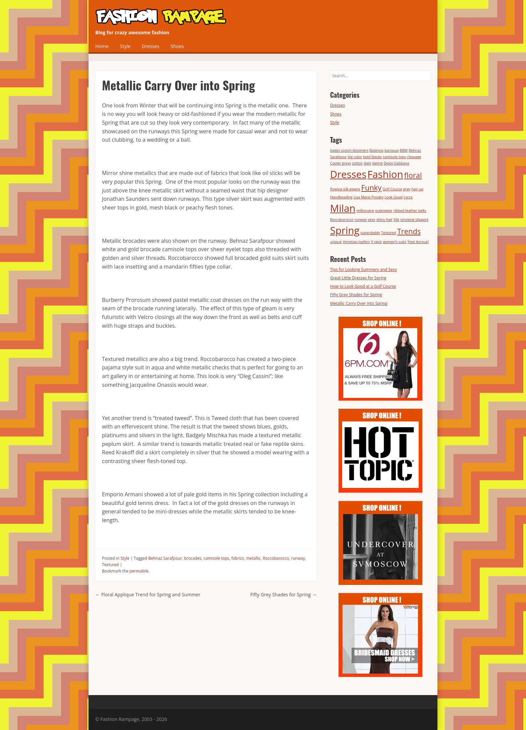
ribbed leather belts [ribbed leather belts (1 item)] (409, 210)
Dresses (150, 46)
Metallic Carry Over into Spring (358, 303)
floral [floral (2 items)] (413, 175)
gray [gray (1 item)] (406, 189)
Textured (110, 564)
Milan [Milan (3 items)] (342, 208)
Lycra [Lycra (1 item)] (408, 197)
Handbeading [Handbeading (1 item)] (341, 197)
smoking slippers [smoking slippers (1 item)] (414, 219)
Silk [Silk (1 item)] (396, 219)
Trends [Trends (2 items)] (409, 231)
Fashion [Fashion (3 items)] (385, 174)
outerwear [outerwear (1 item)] (383, 210)
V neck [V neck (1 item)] (376, 241)
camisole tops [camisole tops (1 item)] (394, 156)
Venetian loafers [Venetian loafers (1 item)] (356, 241)
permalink (138, 571)
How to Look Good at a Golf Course (363, 286)
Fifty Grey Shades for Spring (283, 594)
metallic (253, 558)
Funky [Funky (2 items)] (371, 187)
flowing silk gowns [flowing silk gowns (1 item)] (345, 189)
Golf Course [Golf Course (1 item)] (392, 189)
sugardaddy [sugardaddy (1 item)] (370, 232)
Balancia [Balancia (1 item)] (376, 150)
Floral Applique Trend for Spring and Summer (147, 594)
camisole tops (216, 558)
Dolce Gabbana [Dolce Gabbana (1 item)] (396, 163)
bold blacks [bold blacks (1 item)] (372, 156)
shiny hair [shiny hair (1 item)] (384, 219)
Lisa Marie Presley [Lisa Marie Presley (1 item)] (368, 197)
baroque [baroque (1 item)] (391, 150)
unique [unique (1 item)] (336, 241)
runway (298, 558)
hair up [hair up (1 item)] (417, 189)
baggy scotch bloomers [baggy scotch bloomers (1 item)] (349, 150)
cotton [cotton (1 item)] (357, 163)
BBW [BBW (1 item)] (404, 150)
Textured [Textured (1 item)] (388, 232)
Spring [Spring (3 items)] (344, 230)
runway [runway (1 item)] (361, 219)
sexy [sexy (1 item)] (371, 219)
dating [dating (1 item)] (377, 163)
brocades (193, 558)
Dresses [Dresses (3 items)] (348, 174)
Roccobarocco (276, 558)
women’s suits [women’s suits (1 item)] (394, 241)
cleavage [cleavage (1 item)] (414, 156)
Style (125, 46)
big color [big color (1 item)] (355, 156)
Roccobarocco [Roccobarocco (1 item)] (341, 219)
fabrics (237, 558)
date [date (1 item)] (367, 163)
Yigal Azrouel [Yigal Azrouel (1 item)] (418, 241)
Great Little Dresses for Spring (358, 278)
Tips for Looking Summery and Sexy (363, 269)
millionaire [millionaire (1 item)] (365, 210)
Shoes (177, 46)
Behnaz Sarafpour (165, 558)
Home (102, 46)
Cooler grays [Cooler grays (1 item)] (340, 163)
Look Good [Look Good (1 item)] (393, 197)
